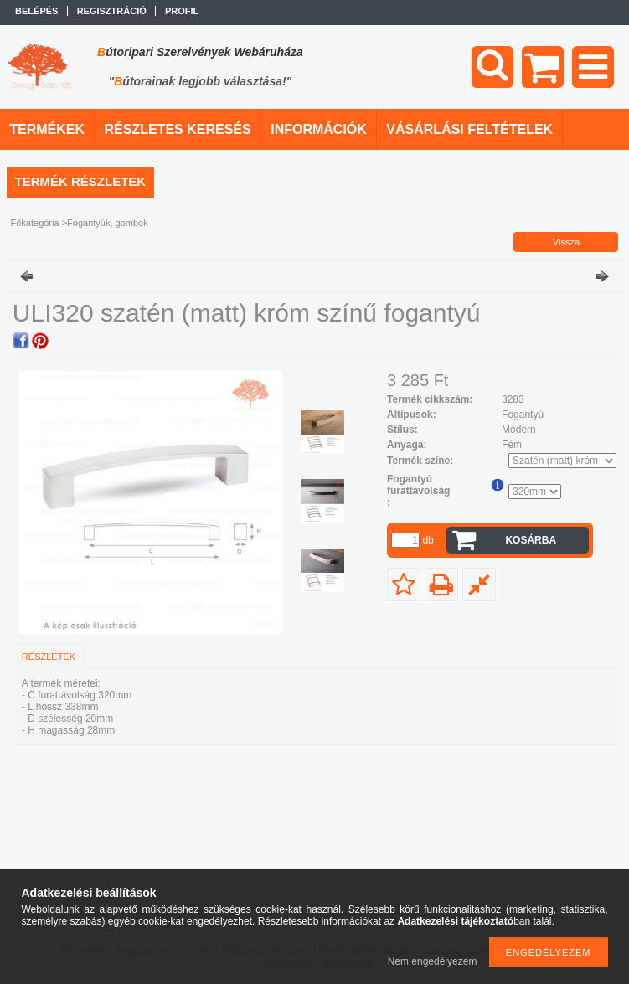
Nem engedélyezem (432, 961)
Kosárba (530, 540)
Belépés (36, 11)
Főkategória (35, 223)
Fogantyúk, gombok (107, 223)
